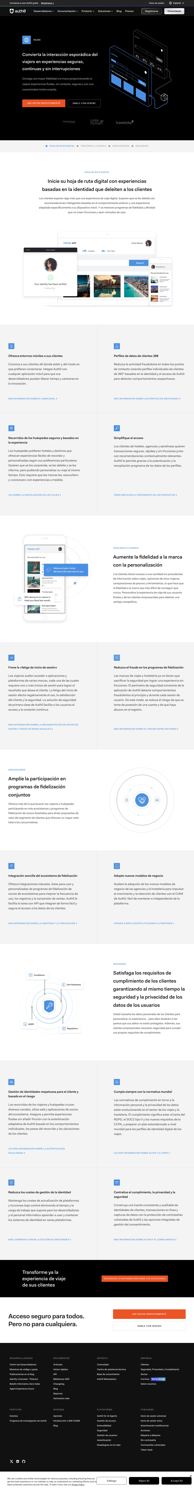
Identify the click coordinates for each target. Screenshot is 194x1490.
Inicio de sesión (156, 3)
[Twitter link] (11, 1461)
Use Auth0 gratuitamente (149, 1314)
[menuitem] (44, 11)
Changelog (58, 1384)
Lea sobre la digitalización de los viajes (33, 495)
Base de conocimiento (108, 1374)
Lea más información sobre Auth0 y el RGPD (141, 1153)
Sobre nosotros (148, 1384)
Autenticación (104, 1440)
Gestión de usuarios (107, 1435)
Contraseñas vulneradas (153, 1445)
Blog (55, 1389)
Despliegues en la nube (108, 1445)
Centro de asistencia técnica (111, 1369)
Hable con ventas (84, 103)
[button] (152, 11)
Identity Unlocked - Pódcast (24, 1379)
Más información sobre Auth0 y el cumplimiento (144, 1239)
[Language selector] (176, 3)
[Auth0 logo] (18, 11)
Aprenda (57, 1416)
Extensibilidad (104, 1425)
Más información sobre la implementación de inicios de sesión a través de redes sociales (43, 726)
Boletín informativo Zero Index (25, 1384)
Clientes (145, 1364)
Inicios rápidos (60, 1369)
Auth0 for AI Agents (107, 1416)
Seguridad (102, 1430)
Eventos (14, 1416)
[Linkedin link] (17, 1461)
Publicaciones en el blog (22, 1374)
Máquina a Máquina (150, 1435)
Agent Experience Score (22, 1389)
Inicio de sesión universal (153, 1416)
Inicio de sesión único (151, 1421)
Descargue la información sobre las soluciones (135, 1278)
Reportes (58, 1393)
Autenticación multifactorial (155, 1425)
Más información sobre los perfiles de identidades (146, 398)
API (55, 1374)
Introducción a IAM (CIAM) (66, 1421)
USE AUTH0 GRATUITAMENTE (43, 103)
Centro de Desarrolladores (23, 1364)
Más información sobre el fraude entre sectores (145, 729)
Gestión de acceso (106, 1421)
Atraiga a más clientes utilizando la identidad (143, 923)
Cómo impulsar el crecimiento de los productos (144, 495)
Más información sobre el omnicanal (31, 398)
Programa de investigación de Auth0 (28, 1421)
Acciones (145, 1430)
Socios (144, 1374)
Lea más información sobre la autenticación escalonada (36, 1150)
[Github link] (23, 1461)
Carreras (153, 1379)
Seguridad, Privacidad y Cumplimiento (160, 1369)
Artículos (57, 1364)
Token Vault (146, 1450)
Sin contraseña (148, 1440)
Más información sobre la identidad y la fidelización (41, 923)
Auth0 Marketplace (106, 1379)
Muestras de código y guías (24, 1369)
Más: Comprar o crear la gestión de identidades (38, 1239)
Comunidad (103, 1364)
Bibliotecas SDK (61, 1379)
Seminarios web (61, 1398)
